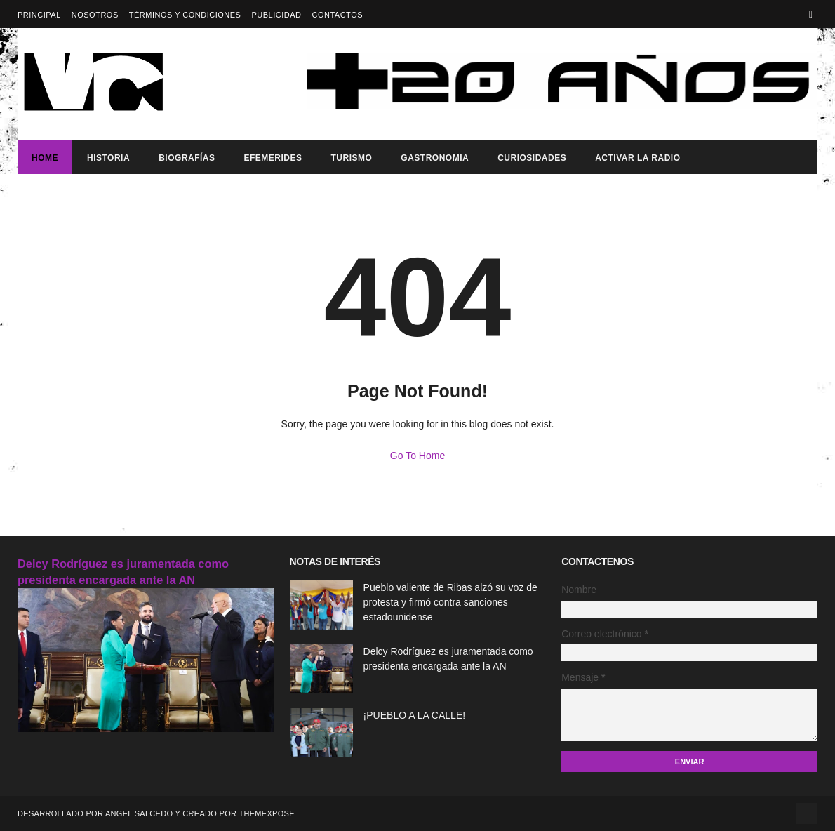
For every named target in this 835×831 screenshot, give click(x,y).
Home (45, 158)
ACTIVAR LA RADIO (637, 158)
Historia (108, 158)
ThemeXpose (266, 813)
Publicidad (276, 15)
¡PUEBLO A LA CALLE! (414, 715)
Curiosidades (531, 158)
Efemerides (272, 158)
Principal (39, 15)
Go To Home (417, 455)
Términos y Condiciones (185, 15)
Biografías (187, 158)
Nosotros (95, 15)
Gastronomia (435, 158)
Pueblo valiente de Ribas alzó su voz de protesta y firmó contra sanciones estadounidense (450, 602)
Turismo (351, 158)
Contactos (337, 15)
